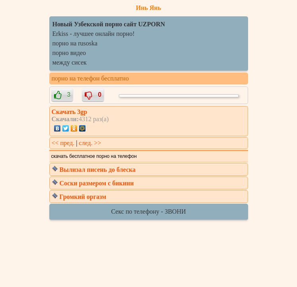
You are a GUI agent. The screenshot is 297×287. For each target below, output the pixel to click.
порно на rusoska (75, 43)
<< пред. (63, 143)
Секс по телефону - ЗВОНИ (148, 211)
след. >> (90, 143)
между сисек (69, 62)
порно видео (69, 52)
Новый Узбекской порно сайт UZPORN (108, 24)
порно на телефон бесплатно (90, 78)
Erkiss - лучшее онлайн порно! (93, 33)
